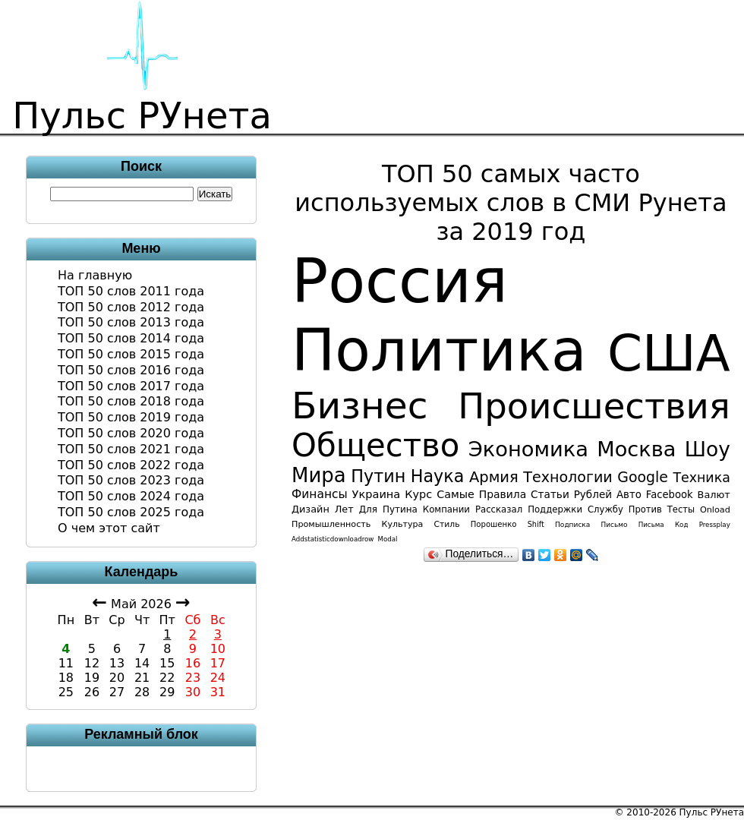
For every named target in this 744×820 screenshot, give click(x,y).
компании (446, 509)
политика (439, 350)
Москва (636, 449)
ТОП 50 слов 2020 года (131, 433)
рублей (593, 494)
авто (629, 494)
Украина (376, 493)
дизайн (310, 509)
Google (642, 476)
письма (651, 524)
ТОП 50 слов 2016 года (131, 370)
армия (494, 477)
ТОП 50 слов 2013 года (131, 322)
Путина (400, 509)
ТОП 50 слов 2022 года (131, 465)
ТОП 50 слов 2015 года (131, 354)
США (668, 353)
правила (502, 494)
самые (455, 494)
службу (605, 509)
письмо (614, 524)
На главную (95, 275)
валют (714, 494)
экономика (528, 449)
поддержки (555, 509)
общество (375, 445)
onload (715, 510)
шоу (707, 449)
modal (388, 539)
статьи (550, 494)
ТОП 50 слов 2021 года (131, 449)
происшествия (594, 406)
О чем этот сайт (109, 528)
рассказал (498, 509)
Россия (400, 281)
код (681, 524)
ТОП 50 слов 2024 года (131, 496)
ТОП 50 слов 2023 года (131, 480)
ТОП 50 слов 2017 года (131, 386)
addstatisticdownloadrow (333, 539)
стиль (447, 524)
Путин (378, 476)
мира (319, 475)
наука (438, 476)
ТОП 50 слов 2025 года (131, 512)
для (368, 509)
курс (418, 494)
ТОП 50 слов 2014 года (131, 338)
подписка (572, 524)
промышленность (331, 524)
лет (344, 509)
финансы (320, 494)
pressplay (714, 524)
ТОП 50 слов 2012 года (131, 307)
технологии (567, 476)
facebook (669, 494)
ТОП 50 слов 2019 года (131, 417)
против (645, 509)
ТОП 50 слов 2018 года (131, 401)
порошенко (494, 524)
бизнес (360, 405)
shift (536, 524)
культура (403, 524)
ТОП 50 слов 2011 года (131, 291)
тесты (681, 509)
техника (701, 477)
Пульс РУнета (711, 812)
